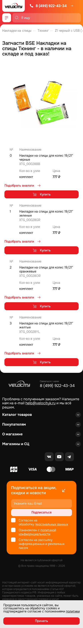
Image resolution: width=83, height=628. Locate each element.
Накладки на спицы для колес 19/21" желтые (46, 325)
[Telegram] (69, 456)
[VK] (49, 456)
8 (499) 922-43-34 (48, 6)
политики (73, 611)
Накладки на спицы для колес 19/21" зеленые (46, 213)
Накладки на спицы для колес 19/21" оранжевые (46, 269)
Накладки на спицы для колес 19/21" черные (46, 158)
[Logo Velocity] (13, 6)
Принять (41, 621)
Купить (41, 194)
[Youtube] (59, 456)
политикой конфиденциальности (37, 532)
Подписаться (41, 512)
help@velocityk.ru (40, 403)
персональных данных (51, 524)
